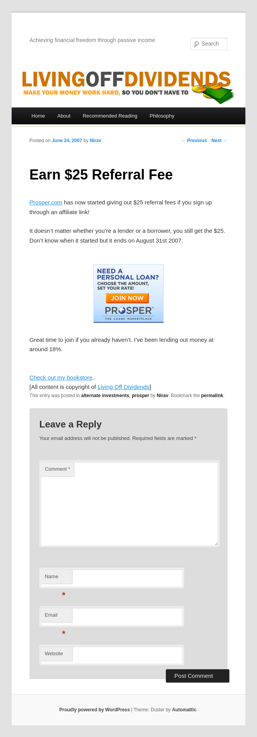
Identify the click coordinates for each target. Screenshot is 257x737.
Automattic (184, 709)
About (63, 116)
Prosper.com (46, 202)
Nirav (95, 140)
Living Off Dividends (124, 386)
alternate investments (105, 395)
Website (54, 653)
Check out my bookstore (61, 377)
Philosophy (162, 116)
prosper (140, 395)
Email (55, 617)
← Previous (194, 140)
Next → (219, 140)
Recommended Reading (110, 116)
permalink (212, 395)
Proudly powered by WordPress (94, 709)
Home (38, 116)
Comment (57, 469)
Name (55, 578)
